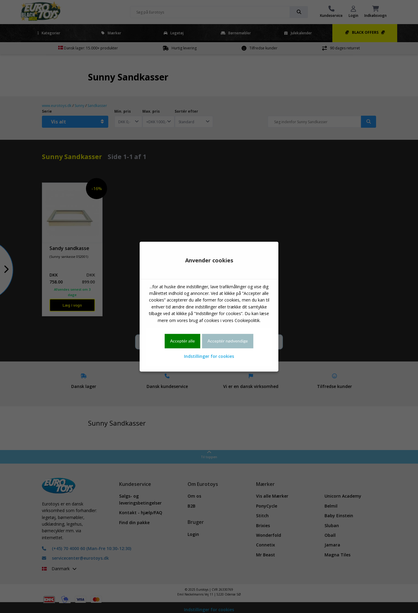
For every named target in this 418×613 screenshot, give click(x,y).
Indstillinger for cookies (209, 356)
